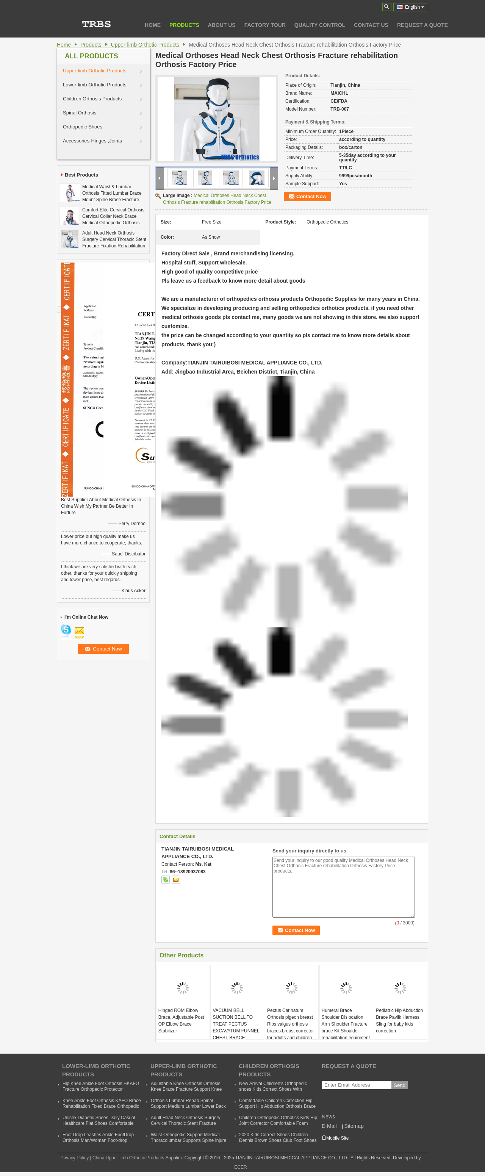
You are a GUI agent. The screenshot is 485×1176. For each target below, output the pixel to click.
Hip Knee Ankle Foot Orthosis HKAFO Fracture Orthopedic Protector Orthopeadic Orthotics (101, 1089)
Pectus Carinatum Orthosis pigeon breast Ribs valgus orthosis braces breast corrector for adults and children (290, 1024)
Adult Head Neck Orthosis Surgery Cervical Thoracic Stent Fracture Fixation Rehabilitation (114, 239)
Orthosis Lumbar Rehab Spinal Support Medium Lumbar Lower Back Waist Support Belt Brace (188, 1106)
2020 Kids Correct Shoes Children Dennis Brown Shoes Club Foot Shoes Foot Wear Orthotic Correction (278, 1140)
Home (153, 25)
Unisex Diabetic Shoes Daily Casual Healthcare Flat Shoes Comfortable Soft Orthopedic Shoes (99, 1123)
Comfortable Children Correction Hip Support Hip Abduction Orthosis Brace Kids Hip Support (277, 1106)
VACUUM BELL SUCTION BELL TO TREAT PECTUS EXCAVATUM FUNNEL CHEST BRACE (236, 1024)
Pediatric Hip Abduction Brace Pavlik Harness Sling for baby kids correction (399, 1021)
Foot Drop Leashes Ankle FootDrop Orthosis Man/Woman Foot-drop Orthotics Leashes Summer (98, 1140)
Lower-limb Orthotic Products (95, 85)
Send (399, 1085)
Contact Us (371, 25)
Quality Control (319, 25)
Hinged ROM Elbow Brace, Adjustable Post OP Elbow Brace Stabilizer (181, 1021)
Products (184, 25)
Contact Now (311, 196)
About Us (222, 25)
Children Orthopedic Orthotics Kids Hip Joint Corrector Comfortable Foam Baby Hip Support (278, 1123)
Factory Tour (265, 25)
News (328, 1116)
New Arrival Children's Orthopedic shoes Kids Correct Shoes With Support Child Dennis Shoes (273, 1089)
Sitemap (353, 1126)
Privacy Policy (74, 1157)
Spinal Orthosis (79, 113)
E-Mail (329, 1126)
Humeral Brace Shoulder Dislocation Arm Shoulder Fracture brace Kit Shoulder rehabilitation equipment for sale (346, 1027)
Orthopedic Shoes (82, 127)
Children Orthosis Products (92, 99)
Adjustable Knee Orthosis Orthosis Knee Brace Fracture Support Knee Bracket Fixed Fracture (186, 1089)
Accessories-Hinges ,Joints (92, 141)
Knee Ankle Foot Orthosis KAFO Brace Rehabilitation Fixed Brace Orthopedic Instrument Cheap (102, 1106)
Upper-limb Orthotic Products (145, 45)
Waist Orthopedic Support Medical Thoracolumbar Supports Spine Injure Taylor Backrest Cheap (188, 1140)
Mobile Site (335, 1138)
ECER (240, 1167)
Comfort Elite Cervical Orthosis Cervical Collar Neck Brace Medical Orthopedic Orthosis (113, 216)
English (414, 7)
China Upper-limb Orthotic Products (128, 1157)
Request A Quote (422, 25)
